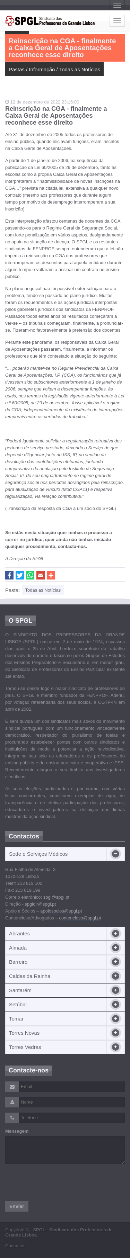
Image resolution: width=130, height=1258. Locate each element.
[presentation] (58, 1182)
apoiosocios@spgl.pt (61, 911)
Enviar (16, 1206)
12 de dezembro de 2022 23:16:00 (42, 102)
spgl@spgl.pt (56, 897)
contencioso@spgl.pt (80, 917)
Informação (42, 69)
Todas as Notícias (79, 69)
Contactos (15, 1245)
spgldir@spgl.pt (40, 904)
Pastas (17, 69)
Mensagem (16, 1131)
